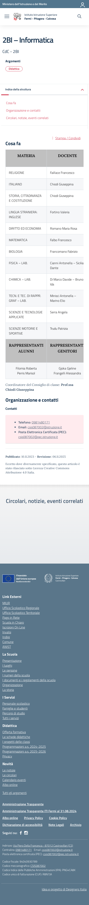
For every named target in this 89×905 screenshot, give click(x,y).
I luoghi (7, 665)
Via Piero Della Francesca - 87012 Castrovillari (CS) (43, 845)
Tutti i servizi (10, 718)
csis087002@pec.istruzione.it (38, 436)
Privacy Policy (33, 817)
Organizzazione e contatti (23, 110)
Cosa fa (11, 102)
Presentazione (12, 660)
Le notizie (8, 770)
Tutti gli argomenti (14, 792)
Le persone (9, 670)
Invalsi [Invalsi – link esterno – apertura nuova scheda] (6, 632)
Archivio (75, 824)
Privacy (7, 756)
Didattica (14, 69)
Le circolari (9, 775)
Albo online (10, 784)
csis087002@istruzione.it (45, 427)
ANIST (6, 646)
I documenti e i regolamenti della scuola (28, 680)
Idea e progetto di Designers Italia (64, 889)
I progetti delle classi (16, 741)
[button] (44, 89)
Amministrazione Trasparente (23, 804)
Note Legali (56, 824)
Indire (6, 637)
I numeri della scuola (16, 675)
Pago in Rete (11, 617)
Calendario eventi (14, 779)
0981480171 (41, 422)
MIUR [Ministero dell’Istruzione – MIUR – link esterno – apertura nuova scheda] (6, 603)
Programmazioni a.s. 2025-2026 (24, 751)
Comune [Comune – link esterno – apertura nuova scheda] (8, 641)
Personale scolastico (16, 703)
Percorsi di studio (13, 713)
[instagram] (26, 833)
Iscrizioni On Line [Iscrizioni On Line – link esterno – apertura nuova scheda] (13, 627)
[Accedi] (83, 4)
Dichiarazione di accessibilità (22, 824)
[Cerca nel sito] (79, 16)
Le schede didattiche (16, 736)
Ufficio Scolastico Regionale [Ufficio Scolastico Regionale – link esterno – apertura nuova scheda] (20, 607)
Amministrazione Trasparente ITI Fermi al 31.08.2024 (39, 811)
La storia (8, 689)
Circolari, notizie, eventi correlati (27, 117)
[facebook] (21, 833)
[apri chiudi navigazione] (6, 16)
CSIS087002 (38, 866)
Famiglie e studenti (15, 708)
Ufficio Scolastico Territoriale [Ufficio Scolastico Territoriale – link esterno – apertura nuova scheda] (21, 612)
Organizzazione (12, 684)
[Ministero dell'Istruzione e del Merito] (24, 4)
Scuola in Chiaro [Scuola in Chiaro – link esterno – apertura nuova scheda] (13, 622)
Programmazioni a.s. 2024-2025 (24, 746)
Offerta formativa (14, 732)
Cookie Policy (58, 817)
